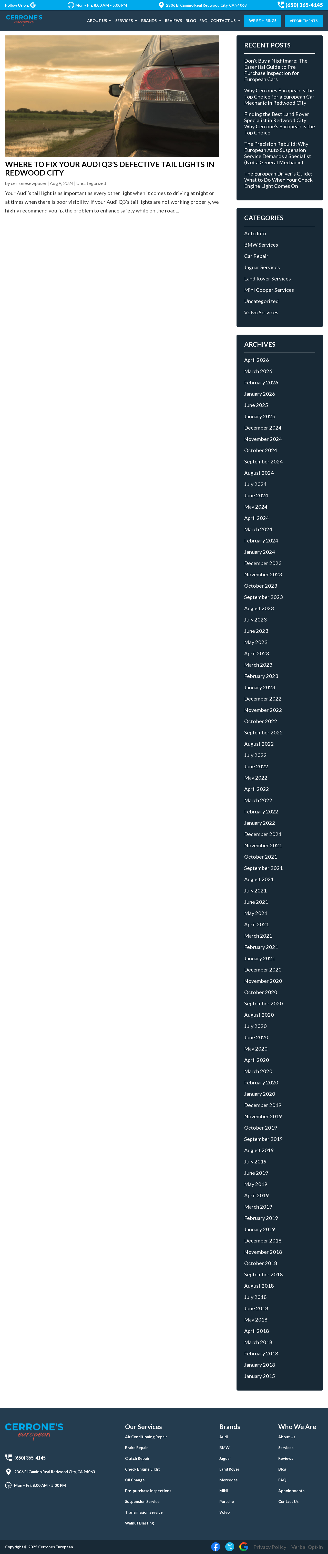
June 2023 (256, 631)
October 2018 (260, 1263)
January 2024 (259, 552)
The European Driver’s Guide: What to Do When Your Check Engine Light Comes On (278, 179)
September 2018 (263, 1274)
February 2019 (261, 1218)
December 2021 (263, 834)
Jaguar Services (262, 267)
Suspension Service (142, 1501)
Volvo (224, 1512)
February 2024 (261, 540)
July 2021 (255, 890)
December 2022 (263, 698)
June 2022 (256, 766)
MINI (223, 1490)
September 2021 (263, 868)
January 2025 (259, 416)
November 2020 (263, 981)
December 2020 (263, 969)
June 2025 (256, 405)
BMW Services (261, 244)
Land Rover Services (267, 278)
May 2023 (256, 642)
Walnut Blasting (139, 1523)
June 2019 (256, 1173)
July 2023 (255, 619)
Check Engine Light (142, 1469)
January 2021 (259, 958)
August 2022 (259, 744)
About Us (97, 21)
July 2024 (255, 484)
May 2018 (256, 1319)
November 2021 (263, 845)
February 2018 (261, 1353)
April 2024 (256, 518)
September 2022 (263, 732)
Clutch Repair (137, 1458)
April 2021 (256, 924)
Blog (191, 21)
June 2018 (256, 1308)
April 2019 (256, 1195)
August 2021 (259, 879)
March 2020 (258, 1071)
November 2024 (263, 439)
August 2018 (259, 1286)
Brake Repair (136, 1447)
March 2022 (258, 800)
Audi (223, 1436)
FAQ (203, 21)
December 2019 (263, 1105)
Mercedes (228, 1480)
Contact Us (223, 21)
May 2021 (256, 913)
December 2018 (263, 1240)
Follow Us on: (20, 5)
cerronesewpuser (29, 183)
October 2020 (260, 992)
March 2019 (258, 1206)
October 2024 (260, 450)
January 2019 (259, 1229)
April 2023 (256, 653)
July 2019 (255, 1161)
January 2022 (259, 823)
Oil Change (135, 1480)
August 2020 (259, 1015)
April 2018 (256, 1331)
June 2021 (256, 902)
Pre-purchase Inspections (148, 1490)
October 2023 (260, 585)
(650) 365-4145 (300, 5)
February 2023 (261, 676)
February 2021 (261, 947)
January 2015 (259, 1376)
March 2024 (258, 529)
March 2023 (258, 665)
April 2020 (256, 1060)
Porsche (226, 1501)
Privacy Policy (269, 1547)
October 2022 (260, 721)
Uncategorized (91, 183)
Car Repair (256, 256)
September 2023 (263, 597)
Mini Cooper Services (269, 290)
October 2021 (260, 856)
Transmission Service (144, 1512)
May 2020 (256, 1048)
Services (124, 21)
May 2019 (256, 1184)
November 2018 (263, 1252)
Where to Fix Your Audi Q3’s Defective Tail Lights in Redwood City (109, 168)
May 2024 (256, 506)
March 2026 (258, 371)
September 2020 (263, 1003)
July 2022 (255, 755)
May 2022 (256, 777)
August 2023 (259, 608)
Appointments (304, 21)
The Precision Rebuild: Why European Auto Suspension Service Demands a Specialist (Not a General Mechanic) (277, 153)
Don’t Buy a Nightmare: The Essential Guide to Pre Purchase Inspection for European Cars (276, 69)
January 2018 (259, 1365)
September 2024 (263, 461)
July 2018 (255, 1297)
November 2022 (263, 710)
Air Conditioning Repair (146, 1436)
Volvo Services (261, 312)
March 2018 (258, 1342)
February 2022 (261, 811)
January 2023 (259, 687)
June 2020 (256, 1037)
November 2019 (263, 1116)
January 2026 (259, 394)
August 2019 (259, 1150)
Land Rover (229, 1469)
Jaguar (225, 1458)
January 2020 (259, 1094)
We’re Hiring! (262, 20)
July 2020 (255, 1026)
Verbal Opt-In (307, 1547)
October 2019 (260, 1127)
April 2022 (256, 789)
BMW (224, 1447)
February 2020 (261, 1082)
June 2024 (256, 495)
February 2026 (261, 382)
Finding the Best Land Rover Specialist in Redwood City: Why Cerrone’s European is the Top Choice (279, 123)
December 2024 (263, 427)
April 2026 (256, 360)
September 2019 (263, 1139)
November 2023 (263, 574)
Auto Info (255, 233)
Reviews (173, 21)
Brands (149, 21)
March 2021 (258, 936)
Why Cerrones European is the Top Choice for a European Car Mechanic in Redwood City (279, 96)
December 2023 (263, 563)
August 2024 (259, 473)
